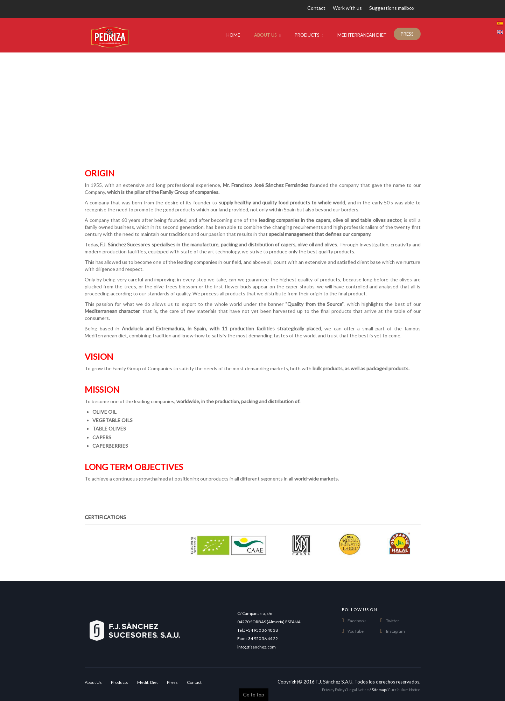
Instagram (395, 631)
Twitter (392, 620)
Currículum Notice (404, 689)
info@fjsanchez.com (256, 647)
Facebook (357, 620)
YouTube (356, 631)
